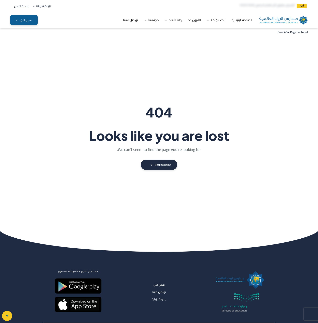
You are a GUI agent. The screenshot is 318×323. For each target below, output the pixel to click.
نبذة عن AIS (216, 20)
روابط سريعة (41, 6)
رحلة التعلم (173, 20)
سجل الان (159, 284)
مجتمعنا (151, 20)
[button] (21, 6)
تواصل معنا (130, 20)
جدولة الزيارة (159, 299)
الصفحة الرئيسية (242, 20)
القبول (194, 20)
